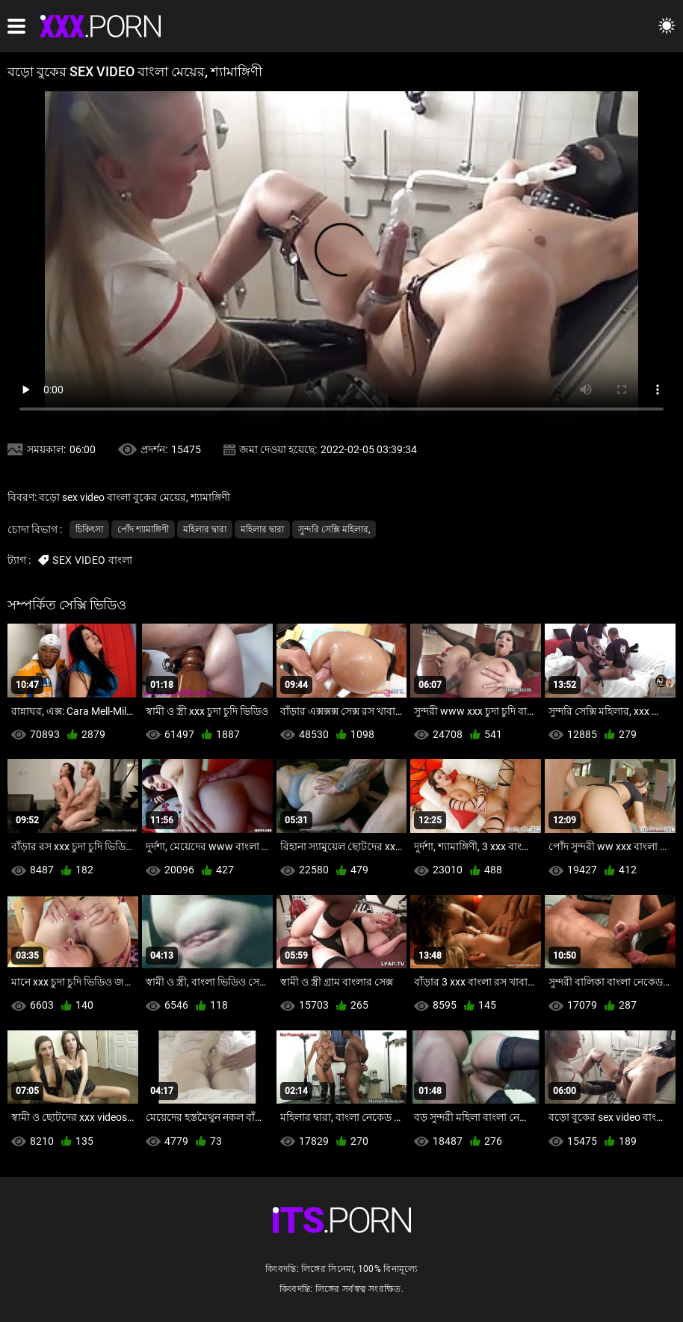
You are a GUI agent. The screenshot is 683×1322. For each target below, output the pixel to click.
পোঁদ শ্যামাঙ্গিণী (143, 529)
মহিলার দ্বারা (204, 529)
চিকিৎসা (89, 529)
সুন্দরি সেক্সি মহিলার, (334, 529)
